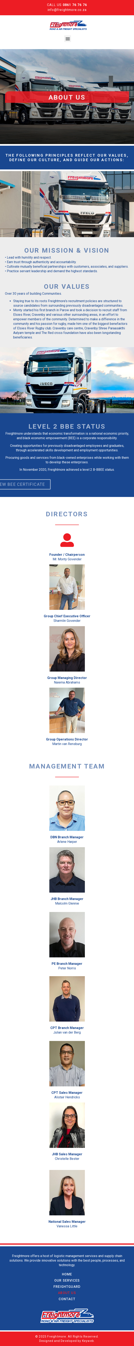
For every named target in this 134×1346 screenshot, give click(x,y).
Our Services (67, 1280)
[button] (67, 38)
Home (67, 1274)
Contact (67, 1299)
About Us (67, 1293)
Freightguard (67, 1287)
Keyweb (88, 1340)
